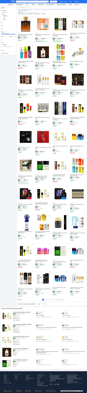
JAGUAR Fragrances (31, 9)
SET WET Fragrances (58, 9)
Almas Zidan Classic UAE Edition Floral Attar (60, 147)
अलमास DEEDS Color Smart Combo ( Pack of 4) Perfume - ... (77, 175)
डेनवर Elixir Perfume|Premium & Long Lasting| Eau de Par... (60, 233)
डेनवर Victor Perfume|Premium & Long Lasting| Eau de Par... (42, 63)
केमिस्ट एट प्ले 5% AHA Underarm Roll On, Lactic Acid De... (42, 35)
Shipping (27, 377)
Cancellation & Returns (30, 378)
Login (53, 1)
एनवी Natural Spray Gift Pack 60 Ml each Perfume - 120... (43, 289)
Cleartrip (16, 377)
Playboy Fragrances (51, 9)
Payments (27, 375)
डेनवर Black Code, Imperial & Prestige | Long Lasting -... (25, 289)
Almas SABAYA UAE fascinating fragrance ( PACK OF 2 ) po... (41, 261)
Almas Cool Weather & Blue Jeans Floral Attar (59, 288)
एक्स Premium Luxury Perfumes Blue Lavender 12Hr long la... (60, 205)
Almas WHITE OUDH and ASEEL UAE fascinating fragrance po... (77, 118)
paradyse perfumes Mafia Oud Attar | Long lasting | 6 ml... (25, 177)
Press (5, 381)
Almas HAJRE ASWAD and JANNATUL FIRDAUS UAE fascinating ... (25, 118)
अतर (4, 17)
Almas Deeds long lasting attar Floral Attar (42, 118)
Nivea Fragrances (65, 9)
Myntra (16, 375)
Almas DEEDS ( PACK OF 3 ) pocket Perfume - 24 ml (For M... (42, 89)
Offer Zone (77, 4)
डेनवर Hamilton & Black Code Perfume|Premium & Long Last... (41, 177)
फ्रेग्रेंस (3, 14)
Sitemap (38, 381)
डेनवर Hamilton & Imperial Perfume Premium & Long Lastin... (59, 262)
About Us (5, 377)
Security (38, 378)
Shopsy (16, 378)
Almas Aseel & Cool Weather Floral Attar (77, 147)
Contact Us (6, 375)
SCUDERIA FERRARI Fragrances (74, 9)
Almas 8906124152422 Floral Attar (76, 61)
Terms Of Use (39, 377)
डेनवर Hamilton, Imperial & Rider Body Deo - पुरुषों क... (60, 35)
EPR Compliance (40, 384)
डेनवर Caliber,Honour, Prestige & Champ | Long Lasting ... (25, 91)
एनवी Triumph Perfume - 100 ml (24, 147)
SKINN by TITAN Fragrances (22, 9)
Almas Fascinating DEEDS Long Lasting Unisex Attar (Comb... (25, 62)
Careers (5, 378)
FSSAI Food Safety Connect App (42, 385)
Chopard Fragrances (44, 9)
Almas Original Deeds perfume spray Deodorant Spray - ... (25, 232)
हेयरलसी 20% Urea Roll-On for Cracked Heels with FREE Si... (77, 233)
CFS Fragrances (37, 9)
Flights (70, 4)
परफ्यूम (4, 19)
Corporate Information (7, 382)
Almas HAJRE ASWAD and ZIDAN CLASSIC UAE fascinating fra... (24, 261)
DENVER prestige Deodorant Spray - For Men (77, 205)
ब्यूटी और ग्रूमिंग (4, 12)
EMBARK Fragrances (25, 10)
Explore (13, 2)
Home (19, 7)
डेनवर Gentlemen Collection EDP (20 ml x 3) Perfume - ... (77, 91)
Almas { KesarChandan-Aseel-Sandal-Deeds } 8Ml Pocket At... (42, 232)
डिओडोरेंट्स (5, 15)
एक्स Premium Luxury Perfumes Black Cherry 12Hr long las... (25, 205)
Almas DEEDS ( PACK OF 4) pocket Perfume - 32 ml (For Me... (77, 288)
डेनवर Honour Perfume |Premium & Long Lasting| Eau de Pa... (60, 91)
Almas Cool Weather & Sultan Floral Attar (77, 261)
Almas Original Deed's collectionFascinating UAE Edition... (59, 62)
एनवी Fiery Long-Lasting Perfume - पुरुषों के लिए (43, 148)
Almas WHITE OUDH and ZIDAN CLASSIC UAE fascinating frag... (59, 175)
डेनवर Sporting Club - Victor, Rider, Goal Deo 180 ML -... (60, 119)
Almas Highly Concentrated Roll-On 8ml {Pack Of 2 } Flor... (78, 34)
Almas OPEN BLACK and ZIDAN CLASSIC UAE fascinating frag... (41, 203)
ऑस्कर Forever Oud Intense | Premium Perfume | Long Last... (25, 35)
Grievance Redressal (40, 382)
